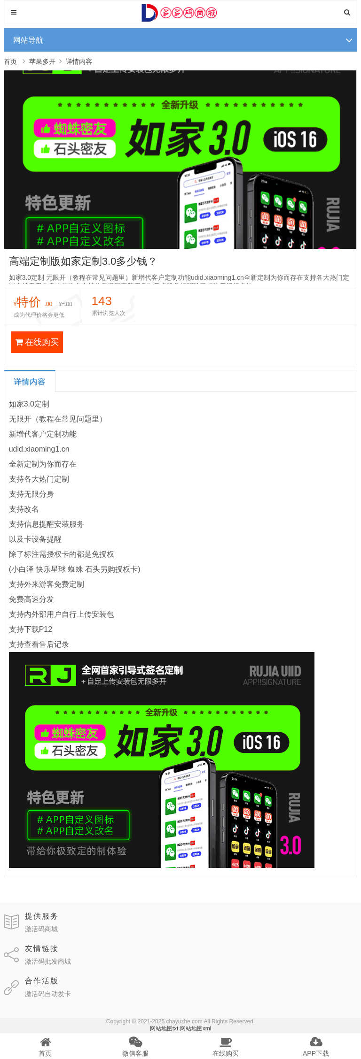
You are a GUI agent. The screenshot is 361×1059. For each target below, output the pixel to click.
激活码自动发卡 (48, 994)
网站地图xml (196, 1028)
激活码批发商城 (48, 961)
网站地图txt (164, 1028)
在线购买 (37, 342)
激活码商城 (41, 929)
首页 (10, 61)
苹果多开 (42, 61)
